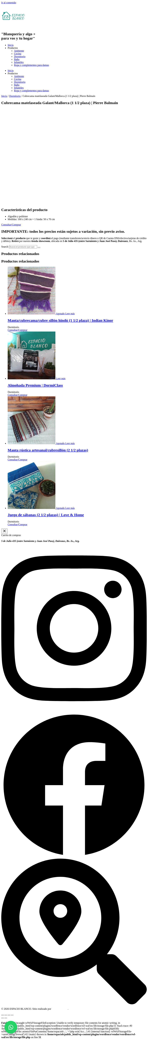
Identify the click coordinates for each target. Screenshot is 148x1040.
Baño (16, 59)
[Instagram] (74, 710)
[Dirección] (74, 1003)
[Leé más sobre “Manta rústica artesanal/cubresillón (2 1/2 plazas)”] (70, 443)
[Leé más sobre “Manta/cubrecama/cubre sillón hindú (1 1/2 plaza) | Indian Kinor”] (70, 313)
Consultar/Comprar (17, 330)
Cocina (17, 53)
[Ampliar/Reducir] (2, 1015)
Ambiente (19, 50)
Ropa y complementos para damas (31, 65)
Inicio (11, 45)
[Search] (39, 247)
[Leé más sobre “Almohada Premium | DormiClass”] (60, 378)
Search (4, 246)
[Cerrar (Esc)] (12, 1015)
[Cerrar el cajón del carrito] (4, 531)
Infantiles (19, 62)
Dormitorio (19, 56)
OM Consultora (60, 1008)
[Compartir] (9, 1015)
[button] (10, 1027)
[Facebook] (74, 857)
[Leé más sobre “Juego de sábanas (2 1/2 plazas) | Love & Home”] (70, 508)
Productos (13, 48)
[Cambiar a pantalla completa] (5, 1015)
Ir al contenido (8, 2)
